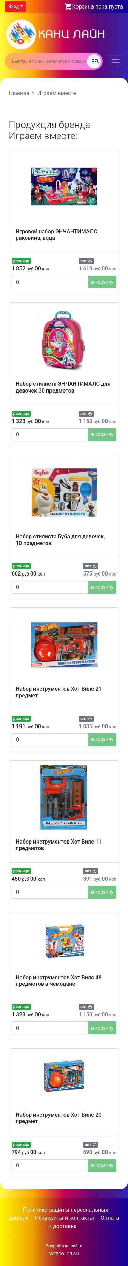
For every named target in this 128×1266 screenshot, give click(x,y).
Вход (13, 6)
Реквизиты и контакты (64, 1218)
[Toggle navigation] (115, 62)
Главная (19, 93)
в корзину (102, 282)
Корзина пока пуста (97, 6)
